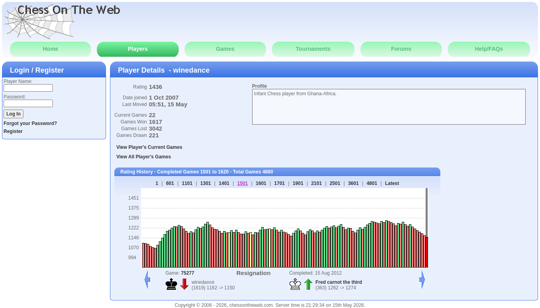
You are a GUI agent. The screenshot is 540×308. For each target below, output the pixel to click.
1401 (224, 183)
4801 (371, 183)
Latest (392, 183)
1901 (298, 183)
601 (170, 183)
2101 (316, 183)
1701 (279, 183)
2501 (335, 183)
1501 (242, 183)
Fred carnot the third (338, 282)
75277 (187, 273)
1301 (206, 183)
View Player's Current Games (149, 147)
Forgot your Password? (30, 123)
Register (13, 131)
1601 (261, 183)
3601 (353, 183)
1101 (187, 183)
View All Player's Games (143, 157)
